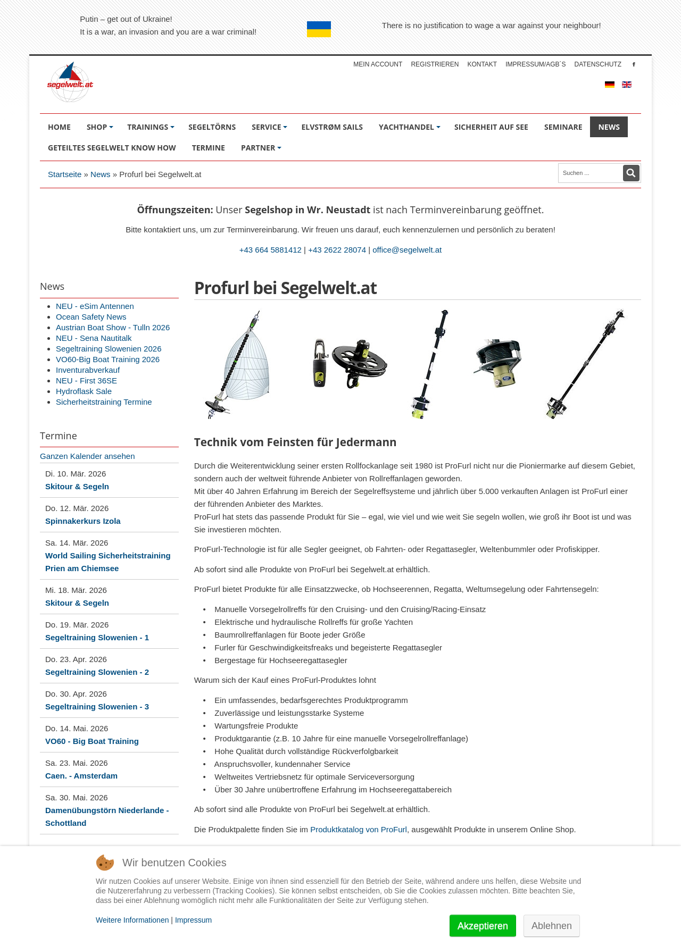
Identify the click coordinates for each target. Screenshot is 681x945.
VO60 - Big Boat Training (92, 741)
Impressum (193, 920)
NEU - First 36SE (86, 380)
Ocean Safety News (91, 316)
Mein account (377, 64)
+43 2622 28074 (337, 249)
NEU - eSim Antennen (95, 306)
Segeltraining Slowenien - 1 (97, 637)
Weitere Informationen (132, 920)
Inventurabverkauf (88, 369)
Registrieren (435, 64)
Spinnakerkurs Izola (83, 520)
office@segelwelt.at (407, 249)
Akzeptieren (483, 926)
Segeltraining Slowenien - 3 (97, 706)
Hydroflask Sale (84, 391)
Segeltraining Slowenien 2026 (108, 348)
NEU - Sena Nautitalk (94, 337)
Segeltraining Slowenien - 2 (97, 671)
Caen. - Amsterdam (81, 775)
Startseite (64, 174)
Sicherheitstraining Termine (104, 401)
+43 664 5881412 (270, 249)
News (100, 174)
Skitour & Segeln (77, 486)
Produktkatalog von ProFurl (358, 829)
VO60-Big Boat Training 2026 (108, 359)
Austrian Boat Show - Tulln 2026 (113, 327)
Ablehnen (551, 926)
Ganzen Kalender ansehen (87, 456)
